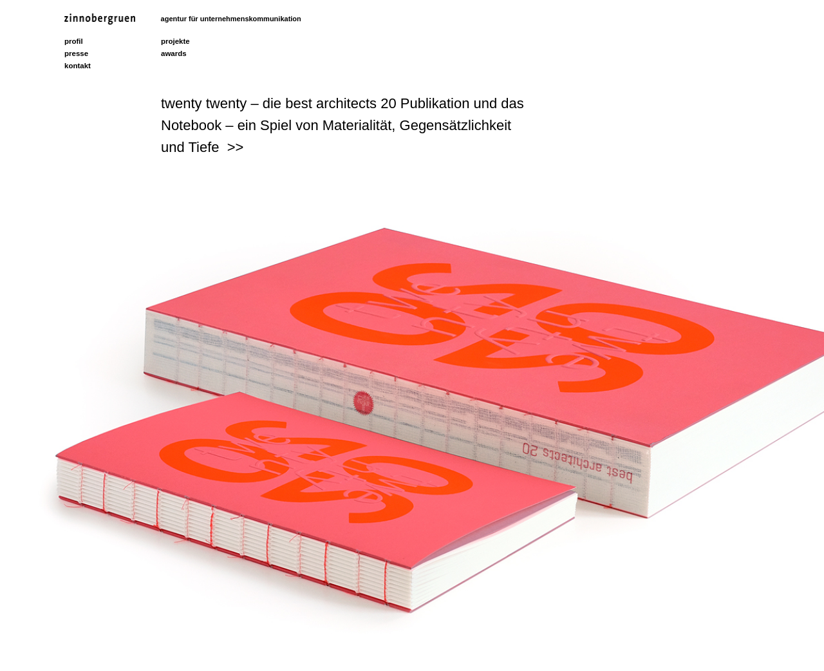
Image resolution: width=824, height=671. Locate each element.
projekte (175, 41)
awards (174, 53)
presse (76, 53)
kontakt (77, 66)
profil (73, 41)
